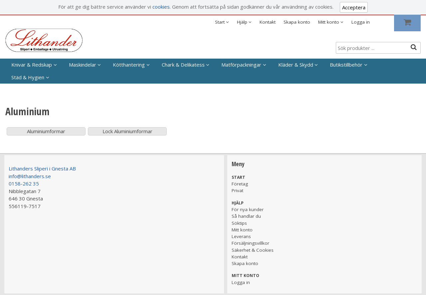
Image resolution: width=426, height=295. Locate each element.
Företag (240, 184)
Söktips (239, 223)
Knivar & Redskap (31, 64)
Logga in (360, 22)
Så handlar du (246, 216)
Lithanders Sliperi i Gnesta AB (42, 168)
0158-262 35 (24, 183)
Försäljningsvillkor (250, 243)
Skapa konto (297, 22)
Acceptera (353, 7)
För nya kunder (248, 209)
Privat (237, 190)
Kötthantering (129, 64)
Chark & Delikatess (183, 64)
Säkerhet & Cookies (253, 250)
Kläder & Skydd (295, 64)
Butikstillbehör (346, 64)
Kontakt (268, 22)
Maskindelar (82, 64)
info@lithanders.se (30, 176)
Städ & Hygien (27, 77)
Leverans (241, 236)
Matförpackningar (241, 64)
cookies (161, 6)
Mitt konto (242, 230)
